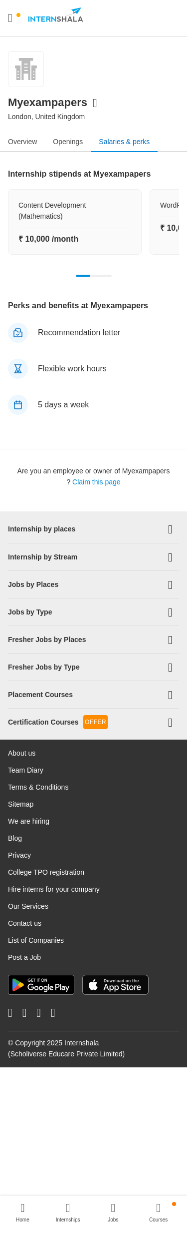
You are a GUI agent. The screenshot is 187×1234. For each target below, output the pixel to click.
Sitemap (20, 804)
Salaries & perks (124, 142)
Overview (22, 142)
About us (21, 753)
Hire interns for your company (54, 889)
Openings (68, 142)
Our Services (28, 906)
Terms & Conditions (38, 787)
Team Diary (25, 770)
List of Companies (36, 940)
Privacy (19, 855)
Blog (15, 838)
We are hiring (28, 821)
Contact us (24, 923)
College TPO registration (46, 872)
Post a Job (24, 957)
